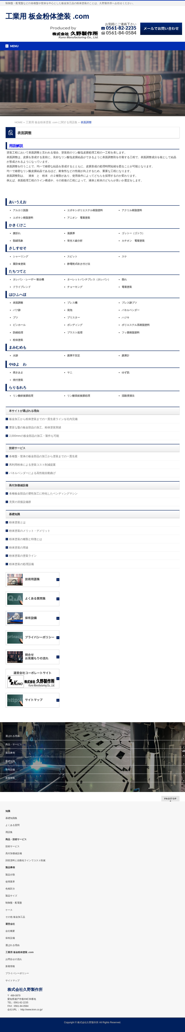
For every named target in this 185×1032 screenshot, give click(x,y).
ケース (9, 910)
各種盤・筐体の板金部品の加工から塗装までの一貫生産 (43, 456)
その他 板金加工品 (15, 917)
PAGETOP (170, 798)
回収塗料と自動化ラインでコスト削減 (25, 860)
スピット (72, 256)
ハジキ (125, 317)
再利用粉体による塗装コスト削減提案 (32, 464)
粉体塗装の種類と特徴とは (25, 539)
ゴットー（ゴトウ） (133, 233)
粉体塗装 (18, 339)
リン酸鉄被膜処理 (23, 395)
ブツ (15, 317)
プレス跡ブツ (129, 302)
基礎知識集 (11, 818)
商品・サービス (13, 744)
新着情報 (10, 778)
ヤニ (69, 372)
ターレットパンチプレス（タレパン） (88, 279)
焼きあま (18, 372)
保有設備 (10, 769)
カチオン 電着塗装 (133, 240)
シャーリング (20, 256)
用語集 (9, 832)
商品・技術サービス (16, 839)
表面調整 (18, 302)
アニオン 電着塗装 (78, 217)
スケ (124, 256)
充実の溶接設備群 (20, 501)
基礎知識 (10, 761)
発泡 (69, 310)
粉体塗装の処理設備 (21, 564)
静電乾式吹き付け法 (78, 263)
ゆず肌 (125, 372)
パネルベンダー (130, 310)
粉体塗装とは (17, 522)
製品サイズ (11, 895)
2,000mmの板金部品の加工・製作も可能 (34, 435)
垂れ (124, 279)
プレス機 (72, 302)
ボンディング (74, 324)
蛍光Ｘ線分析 (74, 240)
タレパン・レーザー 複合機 (28, 279)
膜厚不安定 (73, 355)
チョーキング (74, 286)
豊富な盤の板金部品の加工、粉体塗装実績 (35, 427)
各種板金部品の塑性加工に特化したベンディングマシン (43, 493)
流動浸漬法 (128, 395)
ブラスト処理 (74, 332)
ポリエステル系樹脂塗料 (136, 324)
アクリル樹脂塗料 (132, 210)
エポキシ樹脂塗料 (23, 217)
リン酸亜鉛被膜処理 (78, 395)
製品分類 (10, 874)
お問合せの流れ (13, 959)
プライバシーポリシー (17, 973)
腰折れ (17, 233)
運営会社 (10, 924)
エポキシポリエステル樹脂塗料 (85, 210)
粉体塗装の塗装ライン (23, 555)
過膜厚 (71, 233)
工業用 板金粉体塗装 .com (47, 16)
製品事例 (10, 752)
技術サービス (12, 846)
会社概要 (10, 931)
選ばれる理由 (12, 736)
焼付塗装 (18, 379)
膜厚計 (125, 355)
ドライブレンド (22, 286)
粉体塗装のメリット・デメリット (29, 530)
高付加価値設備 (13, 853)
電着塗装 (127, 286)
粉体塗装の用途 (18, 547)
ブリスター (73, 317)
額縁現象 (18, 240)
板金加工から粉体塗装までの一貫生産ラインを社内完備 (43, 419)
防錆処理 (18, 332)
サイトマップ (12, 980)
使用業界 (10, 881)
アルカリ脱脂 (20, 210)
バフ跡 (17, 310)
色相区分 (10, 888)
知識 (7, 811)
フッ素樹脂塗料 (130, 332)
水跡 (15, 355)
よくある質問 (12, 825)
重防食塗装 (19, 263)
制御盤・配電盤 (13, 902)
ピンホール (19, 324)
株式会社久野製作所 (87, 1022)
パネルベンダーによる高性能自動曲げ (32, 473)
